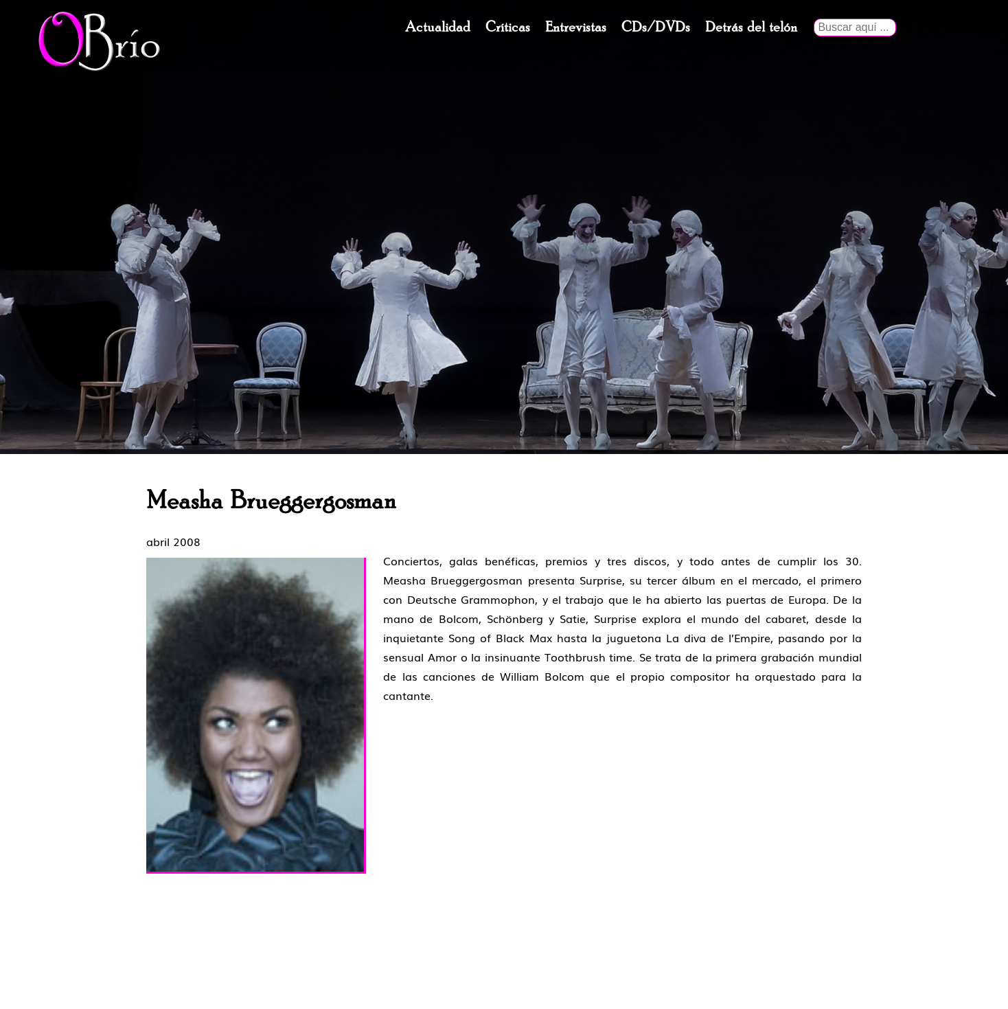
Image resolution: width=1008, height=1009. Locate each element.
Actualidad (437, 27)
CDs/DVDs (655, 27)
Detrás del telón (751, 27)
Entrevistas (575, 27)
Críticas (507, 27)
